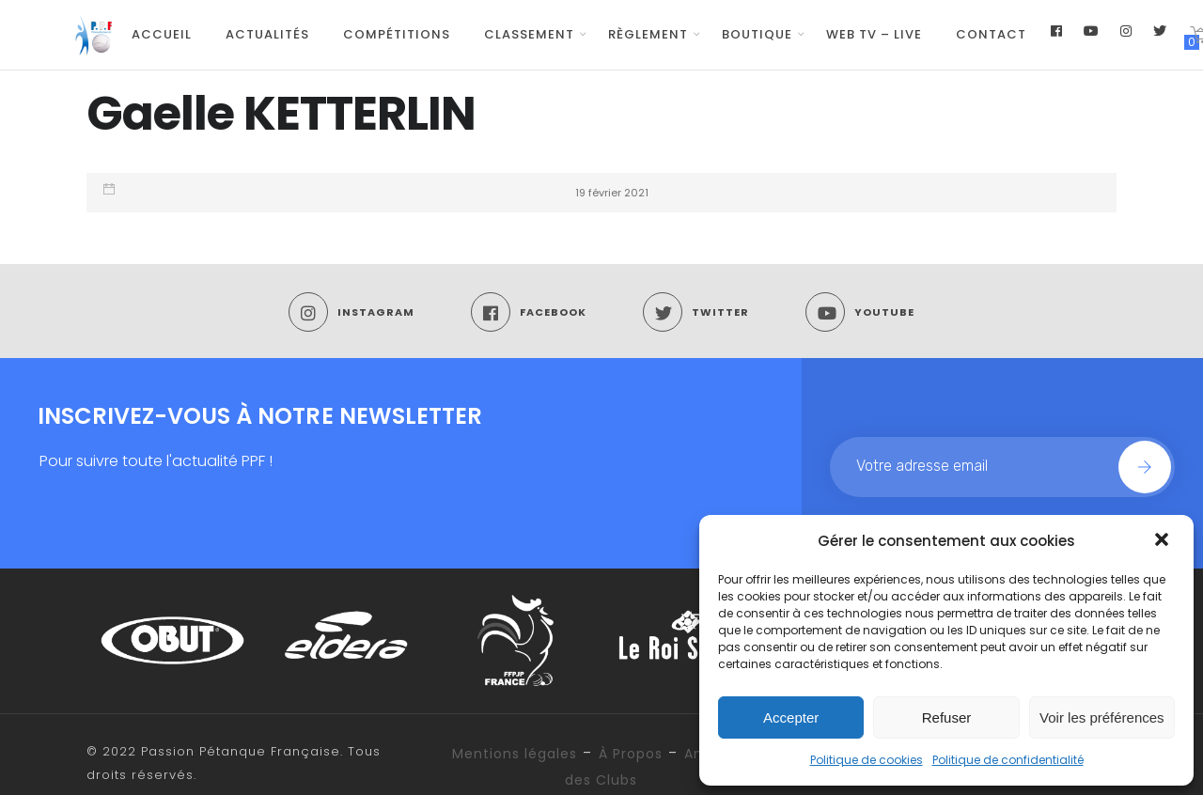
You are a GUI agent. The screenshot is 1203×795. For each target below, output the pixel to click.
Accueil (162, 34)
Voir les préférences (1101, 717)
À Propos (631, 753)
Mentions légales (514, 753)
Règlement (648, 34)
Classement (529, 34)
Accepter (791, 717)
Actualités (267, 34)
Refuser (947, 717)
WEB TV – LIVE (874, 34)
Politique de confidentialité (1008, 760)
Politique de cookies (866, 760)
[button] (1163, 541)
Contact (991, 34)
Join (1144, 467)
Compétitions (396, 34)
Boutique (757, 34)
